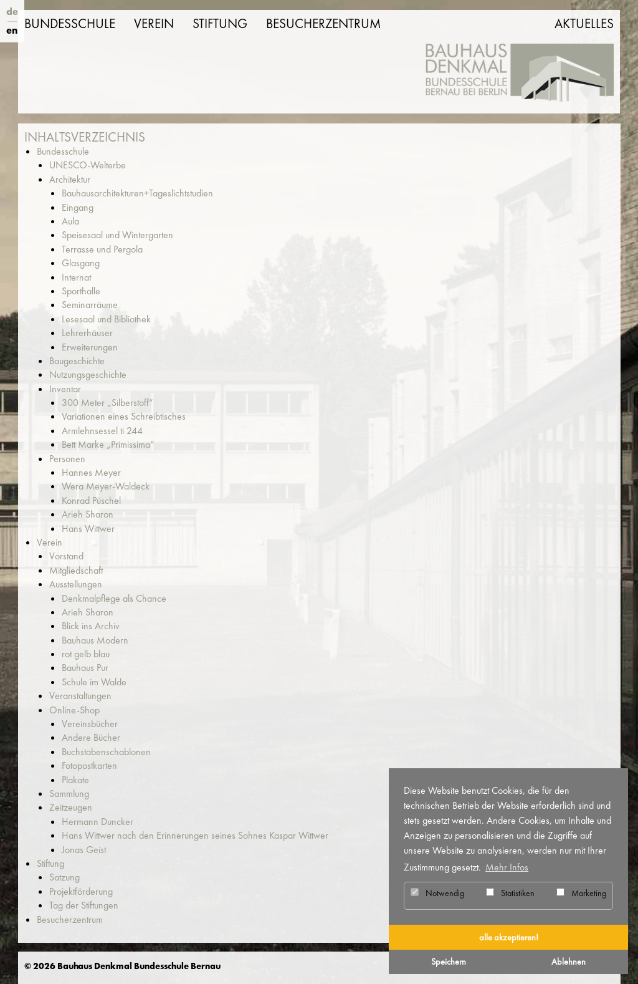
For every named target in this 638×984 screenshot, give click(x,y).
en (11, 30)
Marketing (581, 893)
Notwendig (437, 893)
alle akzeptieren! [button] (508, 937)
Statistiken (510, 893)
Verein (154, 23)
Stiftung (220, 23)
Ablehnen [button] (568, 961)
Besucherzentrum (323, 23)
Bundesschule (69, 23)
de (12, 11)
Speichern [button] (448, 961)
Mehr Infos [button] (506, 867)
